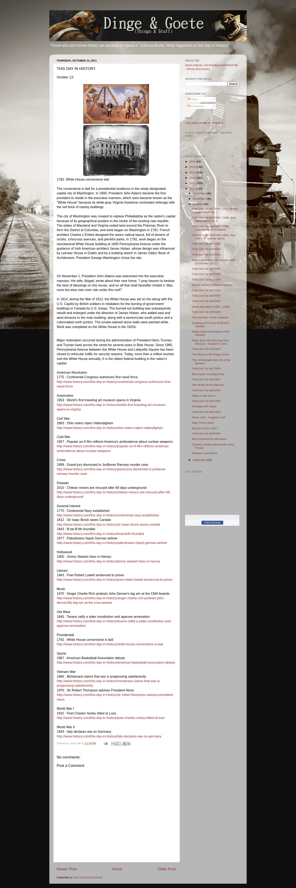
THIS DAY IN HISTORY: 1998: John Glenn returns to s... (214, 219)
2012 (192, 183)
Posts (192, 99)
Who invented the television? (210, 439)
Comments (195, 106)
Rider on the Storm (203, 395)
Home (117, 869)
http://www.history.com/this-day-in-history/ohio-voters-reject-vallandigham (110, 428)
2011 (192, 188)
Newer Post (67, 869)
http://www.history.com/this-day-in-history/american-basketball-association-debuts (116, 662)
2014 (192, 172)
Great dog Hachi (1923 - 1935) (211, 306)
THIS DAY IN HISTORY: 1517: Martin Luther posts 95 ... (215, 210)
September (200, 459)
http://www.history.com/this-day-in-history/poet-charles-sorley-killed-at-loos (111, 718)
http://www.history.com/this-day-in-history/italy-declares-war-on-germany (109, 736)
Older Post (166, 869)
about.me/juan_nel (196, 65)
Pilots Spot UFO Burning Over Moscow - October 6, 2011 (210, 342)
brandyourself (217, 65)
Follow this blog (212, 522)
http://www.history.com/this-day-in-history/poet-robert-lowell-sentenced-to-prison (115, 579)
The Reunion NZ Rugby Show (210, 354)
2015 (192, 166)
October (198, 204)
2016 (192, 161)
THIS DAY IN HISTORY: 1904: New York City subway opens (214, 237)
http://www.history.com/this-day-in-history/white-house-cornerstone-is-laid (110, 644)
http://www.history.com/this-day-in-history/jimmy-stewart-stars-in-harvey (108, 561)
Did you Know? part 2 (205, 428)
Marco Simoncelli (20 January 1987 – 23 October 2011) (215, 262)
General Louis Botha (204, 453)
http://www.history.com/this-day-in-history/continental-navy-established (108, 515)
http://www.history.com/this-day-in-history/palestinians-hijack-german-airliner (112, 543)
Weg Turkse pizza (203, 422)
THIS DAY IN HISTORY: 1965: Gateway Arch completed (210, 228)
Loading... (191, 140)
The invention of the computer (210, 317)
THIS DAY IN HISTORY (206, 243)
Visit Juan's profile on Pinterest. (204, 122)
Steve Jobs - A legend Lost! (209, 417)
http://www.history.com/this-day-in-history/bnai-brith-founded (100, 534)
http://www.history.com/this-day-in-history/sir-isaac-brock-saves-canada (108, 524)
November (199, 198)
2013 (192, 177)
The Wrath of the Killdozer (208, 384)
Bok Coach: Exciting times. (208, 374)
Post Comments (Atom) (88, 877)
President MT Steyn (204, 406)
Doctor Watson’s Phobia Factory (212, 284)
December (199, 193)
